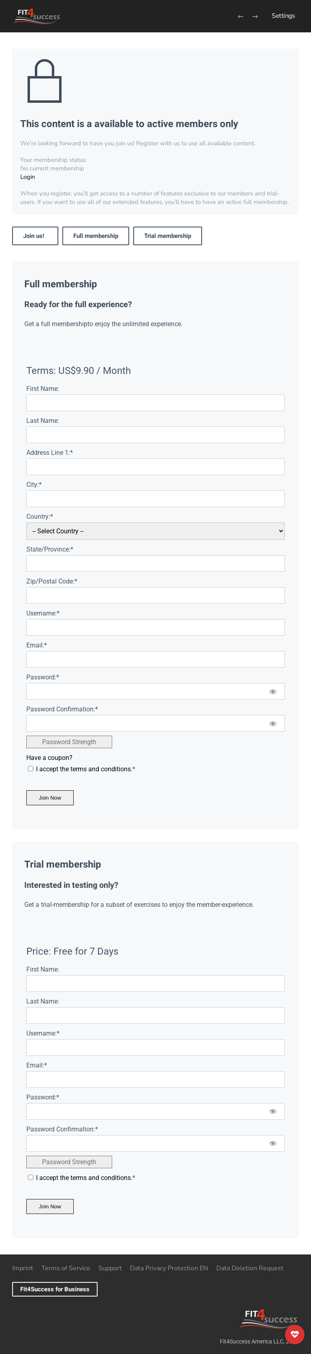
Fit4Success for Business (54, 1289)
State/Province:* (49, 549)
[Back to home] (36, 16)
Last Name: (42, 420)
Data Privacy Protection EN (169, 1268)
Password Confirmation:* (62, 709)
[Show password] (273, 691)
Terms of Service (65, 1268)
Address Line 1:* (49, 452)
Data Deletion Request (249, 1268)
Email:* (36, 645)
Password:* (42, 677)
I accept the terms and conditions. (84, 769)
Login (27, 177)
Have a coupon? (49, 758)
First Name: (42, 389)
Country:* (39, 516)
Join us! (35, 235)
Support (110, 1268)
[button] (283, 16)
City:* (34, 484)
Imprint (22, 1268)
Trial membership (167, 235)
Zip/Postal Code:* (51, 581)
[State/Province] (155, 563)
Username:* (43, 613)
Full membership (95, 235)
